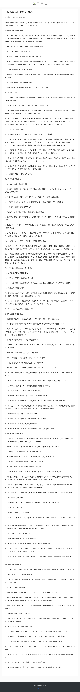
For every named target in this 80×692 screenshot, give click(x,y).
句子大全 (40, 688)
